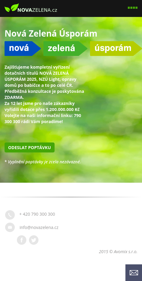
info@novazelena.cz (39, 227)
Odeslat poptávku (29, 147)
